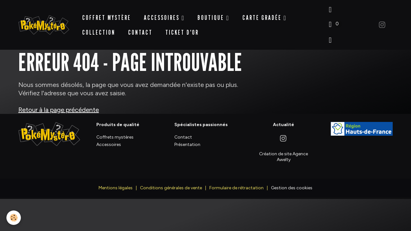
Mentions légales (116, 183)
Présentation (187, 139)
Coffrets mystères (115, 132)
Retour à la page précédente (58, 105)
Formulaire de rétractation (236, 183)
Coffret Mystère (106, 15)
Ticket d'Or (182, 30)
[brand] (43, 22)
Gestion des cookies (291, 183)
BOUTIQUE (211, 15)
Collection (98, 30)
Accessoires (162, 15)
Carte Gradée (263, 15)
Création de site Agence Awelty (283, 152)
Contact (140, 30)
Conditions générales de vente (171, 183)
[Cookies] (13, 217)
